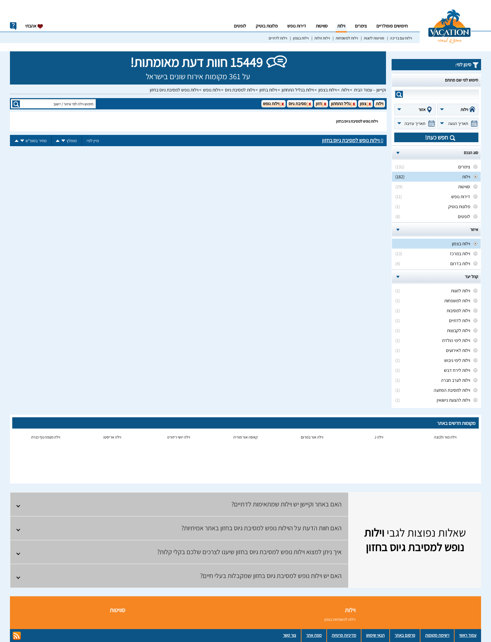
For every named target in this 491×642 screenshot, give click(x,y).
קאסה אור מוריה (245, 437)
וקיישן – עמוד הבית (370, 90)
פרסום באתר (405, 635)
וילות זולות (322, 37)
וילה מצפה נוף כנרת (45, 437)
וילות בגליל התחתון (298, 90)
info (13, 26)
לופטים (240, 26)
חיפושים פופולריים (392, 26)
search (399, 94)
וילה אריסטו (112, 437)
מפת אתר (314, 635)
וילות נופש (211, 90)
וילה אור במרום (312, 437)
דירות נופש (296, 26)
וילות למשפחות (347, 37)
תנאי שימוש (375, 635)
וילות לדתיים (278, 37)
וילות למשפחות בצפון (339, 619)
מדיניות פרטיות (344, 635)
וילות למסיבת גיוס (240, 90)
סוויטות (322, 26)
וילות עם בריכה (401, 37)
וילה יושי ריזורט (178, 437)
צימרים (361, 26)
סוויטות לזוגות (374, 37)
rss (17, 636)
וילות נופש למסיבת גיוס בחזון (174, 90)
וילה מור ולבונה (445, 437)
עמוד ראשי (467, 635)
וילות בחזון (268, 90)
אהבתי (34, 26)
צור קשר (289, 635)
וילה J (378, 437)
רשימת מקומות (437, 635)
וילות (341, 26)
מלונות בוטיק (267, 26)
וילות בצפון (301, 37)
